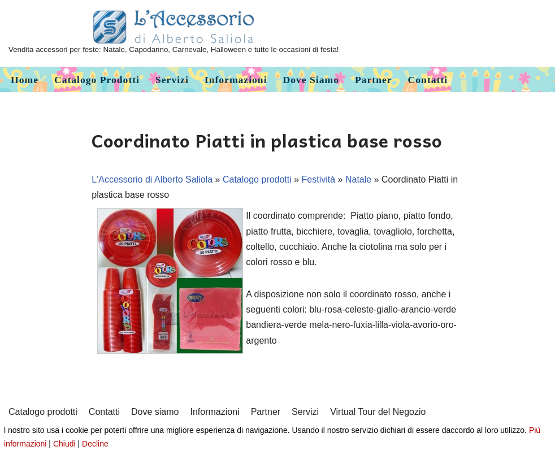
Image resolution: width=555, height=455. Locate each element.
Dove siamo (311, 79)
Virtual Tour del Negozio (378, 412)
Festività (319, 179)
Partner (373, 79)
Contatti (428, 79)
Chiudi (64, 443)
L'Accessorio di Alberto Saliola (152, 179)
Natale (358, 179)
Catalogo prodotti (97, 79)
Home (24, 79)
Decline (95, 443)
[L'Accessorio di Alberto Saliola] (173, 33)
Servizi (172, 79)
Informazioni (236, 79)
